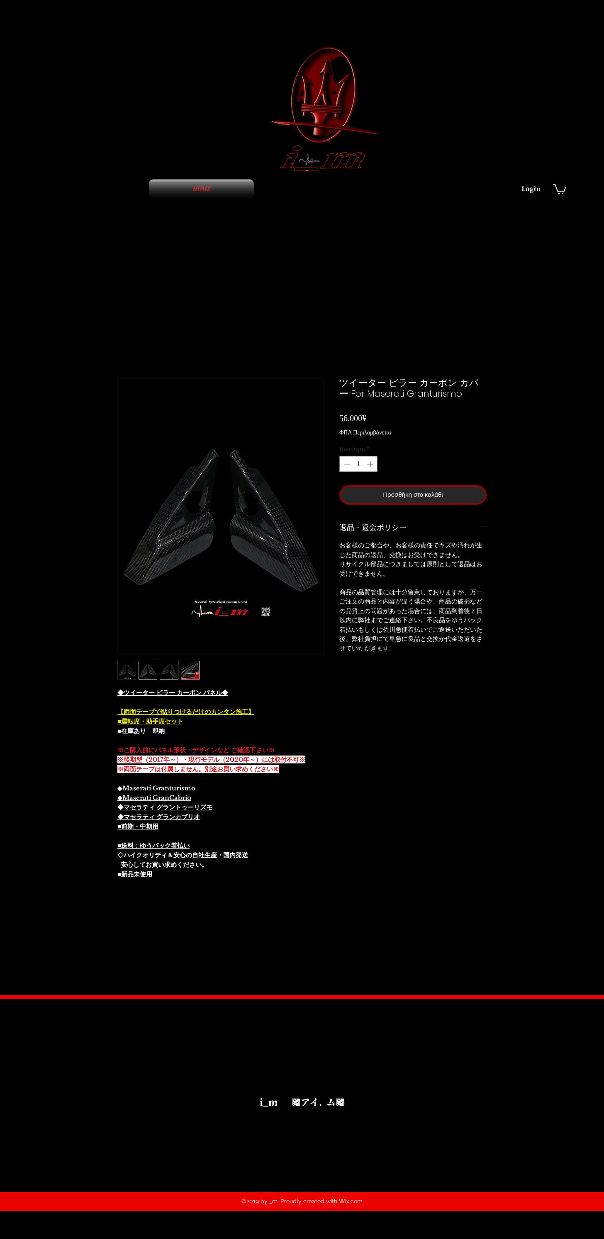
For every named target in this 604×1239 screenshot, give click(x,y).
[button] (559, 188)
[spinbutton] (358, 464)
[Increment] (371, 464)
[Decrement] (346, 464)
